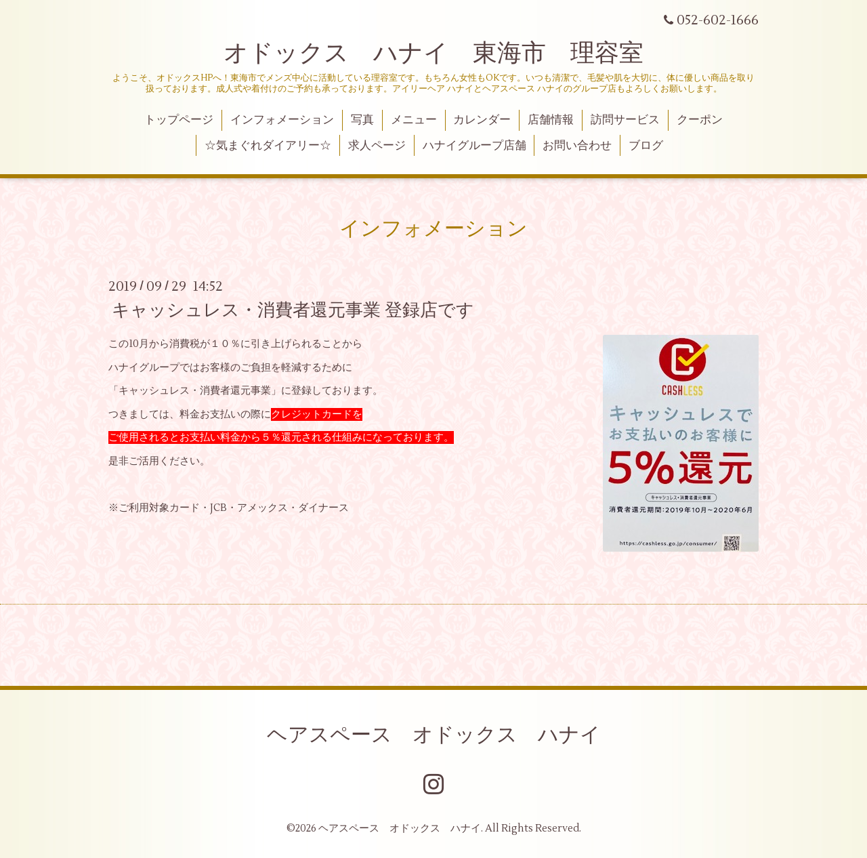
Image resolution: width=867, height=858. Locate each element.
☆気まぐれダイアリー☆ (268, 145)
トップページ (178, 120)
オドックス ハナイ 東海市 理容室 (433, 53)
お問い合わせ (577, 145)
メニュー (414, 120)
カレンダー (482, 120)
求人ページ (377, 145)
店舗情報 (551, 120)
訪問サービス (625, 120)
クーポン (700, 120)
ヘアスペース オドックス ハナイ (434, 735)
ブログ (646, 145)
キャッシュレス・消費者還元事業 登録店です (293, 310)
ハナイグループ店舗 (474, 145)
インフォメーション (282, 120)
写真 (362, 120)
